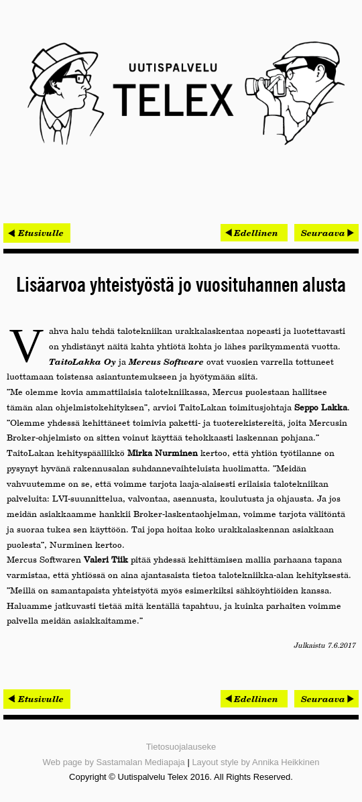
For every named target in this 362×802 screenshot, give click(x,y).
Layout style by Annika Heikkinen (255, 762)
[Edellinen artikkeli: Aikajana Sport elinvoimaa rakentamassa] (254, 232)
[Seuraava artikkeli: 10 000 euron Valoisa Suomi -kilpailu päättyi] (326, 232)
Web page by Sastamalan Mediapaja (114, 762)
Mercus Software (166, 361)
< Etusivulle (37, 232)
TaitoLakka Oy (82, 361)
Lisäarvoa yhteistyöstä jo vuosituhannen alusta (181, 286)
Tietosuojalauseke (181, 747)
